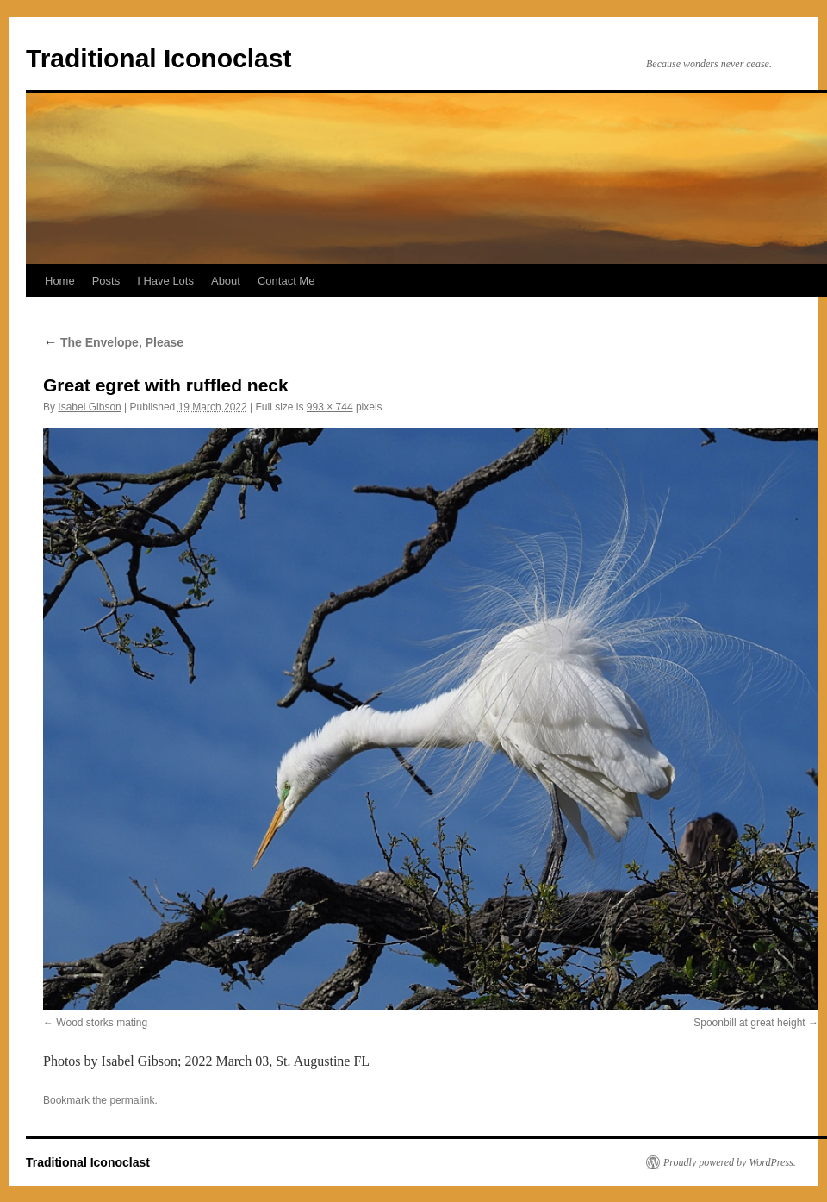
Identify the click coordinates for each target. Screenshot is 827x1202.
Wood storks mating (101, 1023)
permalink (131, 1100)
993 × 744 (330, 407)
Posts (106, 280)
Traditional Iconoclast (158, 58)
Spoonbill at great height (749, 1023)
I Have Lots (165, 280)
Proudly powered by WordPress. (729, 1162)
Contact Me (286, 280)
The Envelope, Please (113, 342)
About (225, 280)
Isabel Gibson (89, 407)
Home (60, 280)
